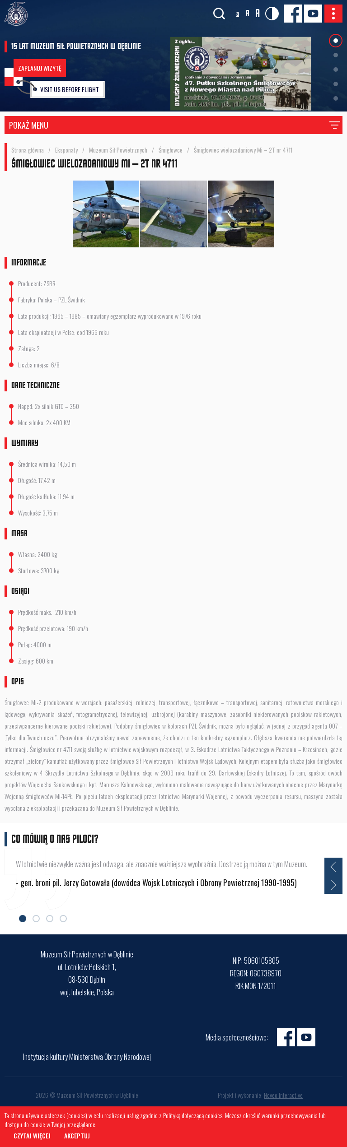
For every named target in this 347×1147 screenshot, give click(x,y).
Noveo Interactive (283, 1095)
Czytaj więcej (32, 1135)
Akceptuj (77, 1135)
